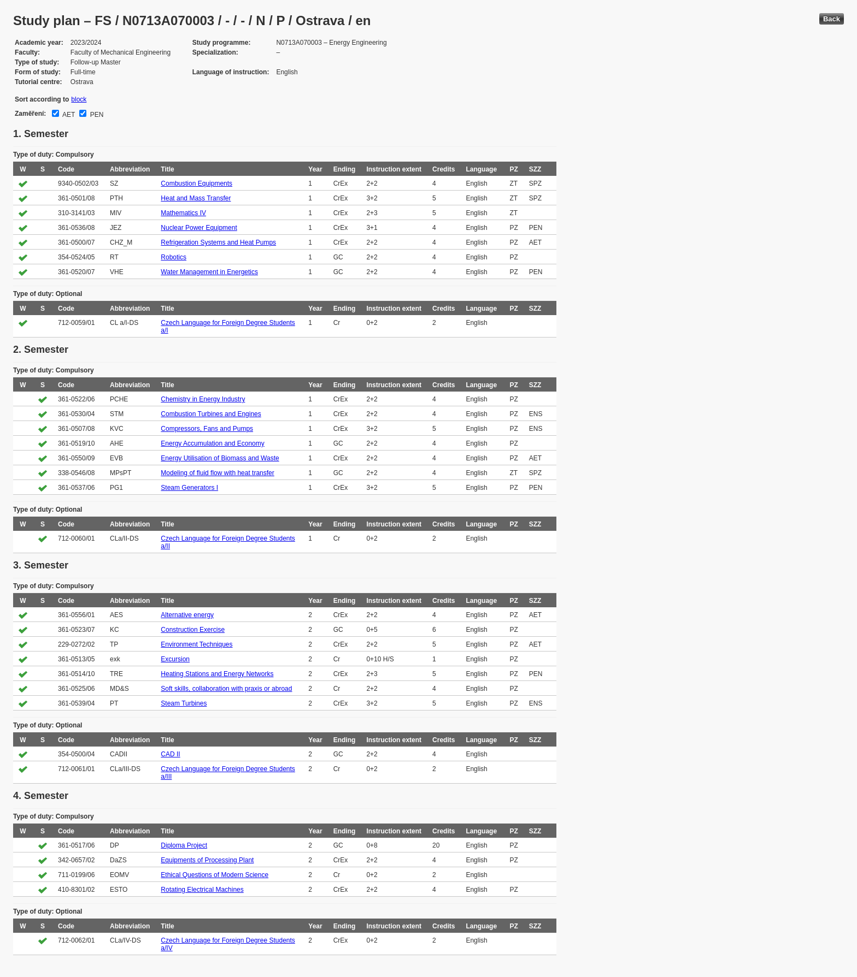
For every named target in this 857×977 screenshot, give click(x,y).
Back (831, 19)
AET (68, 115)
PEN (95, 115)
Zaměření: (30, 113)
